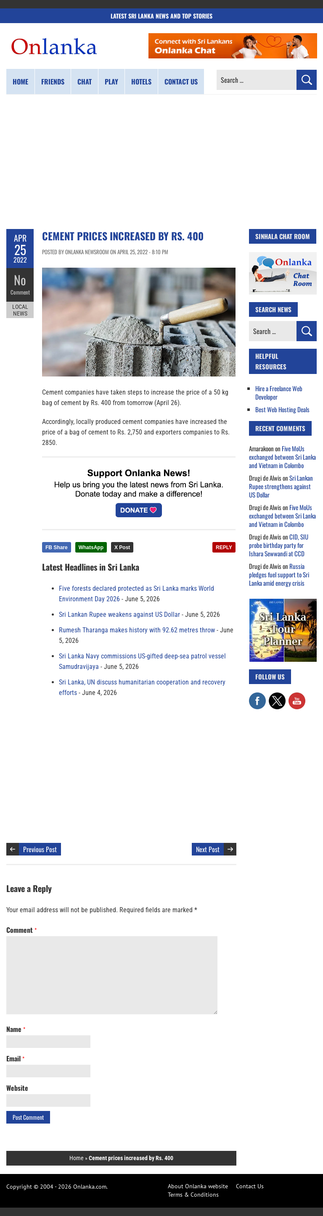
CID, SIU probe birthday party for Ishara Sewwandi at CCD (278, 545)
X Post (122, 547)
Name (15, 1029)
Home (20, 81)
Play (111, 81)
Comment (20, 292)
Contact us (181, 81)
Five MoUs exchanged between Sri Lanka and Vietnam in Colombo (282, 457)
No (20, 279)
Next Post (208, 849)
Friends (52, 81)
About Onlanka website (198, 1186)
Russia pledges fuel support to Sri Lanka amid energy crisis (279, 574)
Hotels (141, 81)
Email (15, 1058)
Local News (20, 310)
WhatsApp (91, 547)
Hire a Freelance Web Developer (278, 392)
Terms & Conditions (193, 1194)
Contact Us (250, 1186)
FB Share (56, 547)
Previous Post (40, 849)
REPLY (224, 547)
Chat (84, 81)
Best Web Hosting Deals (282, 409)
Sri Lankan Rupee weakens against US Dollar (119, 615)
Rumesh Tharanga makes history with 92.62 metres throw (137, 630)
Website (17, 1088)
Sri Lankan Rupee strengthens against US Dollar (281, 486)
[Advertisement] (161, 162)
